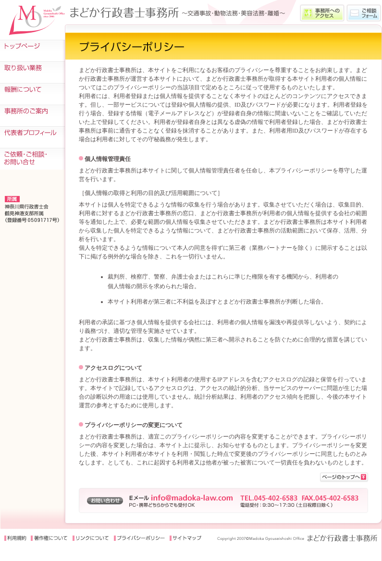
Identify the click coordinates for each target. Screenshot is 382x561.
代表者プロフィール (32, 137)
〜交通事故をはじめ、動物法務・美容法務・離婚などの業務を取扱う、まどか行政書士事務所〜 (181, 12)
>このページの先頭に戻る (344, 477)
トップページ (32, 50)
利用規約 (15, 538)
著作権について (49, 538)
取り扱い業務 (32, 72)
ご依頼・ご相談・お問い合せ (32, 159)
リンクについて (91, 538)
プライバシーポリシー (139, 538)
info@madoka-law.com (192, 497)
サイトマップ (186, 538)
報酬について (32, 94)
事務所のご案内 (32, 115)
